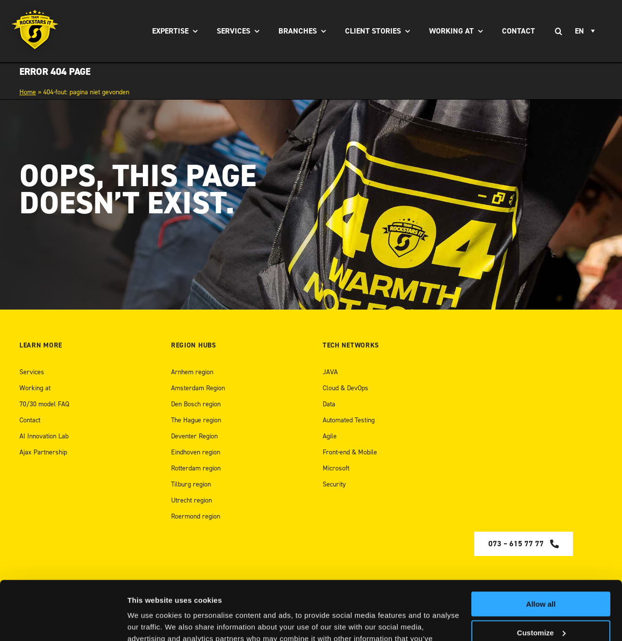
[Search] (558, 31)
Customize (541, 577)
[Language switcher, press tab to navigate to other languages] (586, 31)
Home (27, 92)
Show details (150, 622)
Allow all (541, 549)
